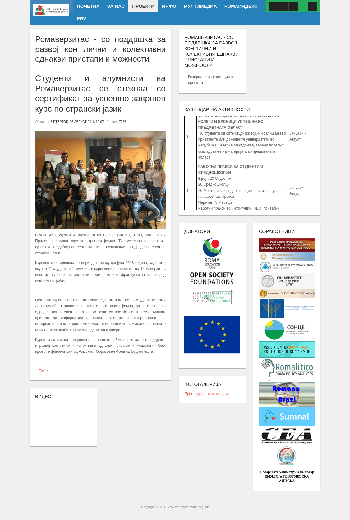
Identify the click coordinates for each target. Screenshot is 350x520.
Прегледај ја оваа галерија (207, 394)
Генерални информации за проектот (211, 80)
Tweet (44, 371)
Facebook (274, 6)
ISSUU (293, 6)
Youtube (283, 6)
